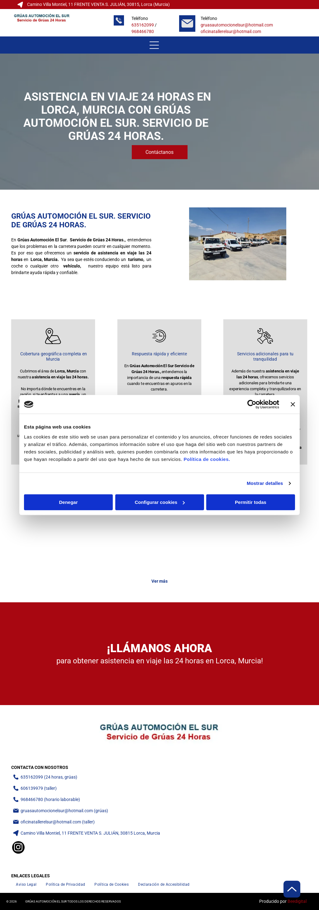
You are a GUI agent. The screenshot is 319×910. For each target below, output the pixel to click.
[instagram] (18, 848)
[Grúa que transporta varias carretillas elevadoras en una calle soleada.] (197, 541)
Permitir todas (250, 502)
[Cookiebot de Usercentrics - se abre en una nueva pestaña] (252, 404)
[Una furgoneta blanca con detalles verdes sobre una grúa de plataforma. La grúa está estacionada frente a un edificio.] (122, 541)
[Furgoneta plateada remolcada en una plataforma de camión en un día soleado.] (271, 541)
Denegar (68, 502)
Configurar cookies (160, 502)
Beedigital (297, 901)
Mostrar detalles (265, 483)
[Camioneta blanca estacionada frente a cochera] (48, 541)
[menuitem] (26, 884)
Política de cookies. (206, 459)
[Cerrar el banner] (293, 404)
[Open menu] (154, 45)
